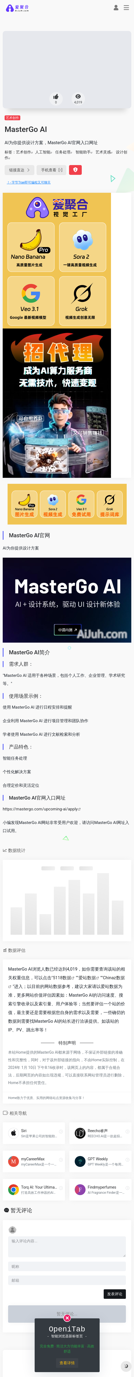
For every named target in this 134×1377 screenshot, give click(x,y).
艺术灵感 (103, 152)
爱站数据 (87, 977)
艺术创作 (12, 118)
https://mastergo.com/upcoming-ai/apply (40, 809)
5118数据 (62, 977)
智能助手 (83, 152)
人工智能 (42, 152)
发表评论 (114, 1294)
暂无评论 (21, 1210)
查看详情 (67, 1363)
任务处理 (62, 152)
